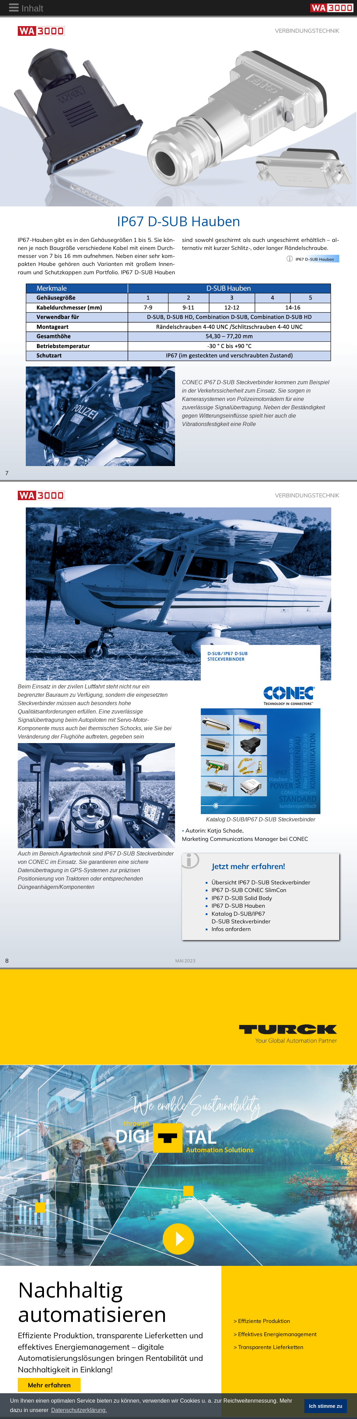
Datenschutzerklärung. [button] (79, 1410)
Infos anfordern (231, 928)
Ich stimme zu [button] (325, 1406)
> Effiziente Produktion (262, 1320)
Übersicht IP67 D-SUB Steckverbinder (261, 882)
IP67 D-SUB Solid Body (242, 897)
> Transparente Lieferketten (268, 1346)
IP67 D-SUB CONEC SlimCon (249, 889)
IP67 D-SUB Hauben (238, 905)
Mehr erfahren (49, 1385)
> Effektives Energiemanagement (275, 1334)
